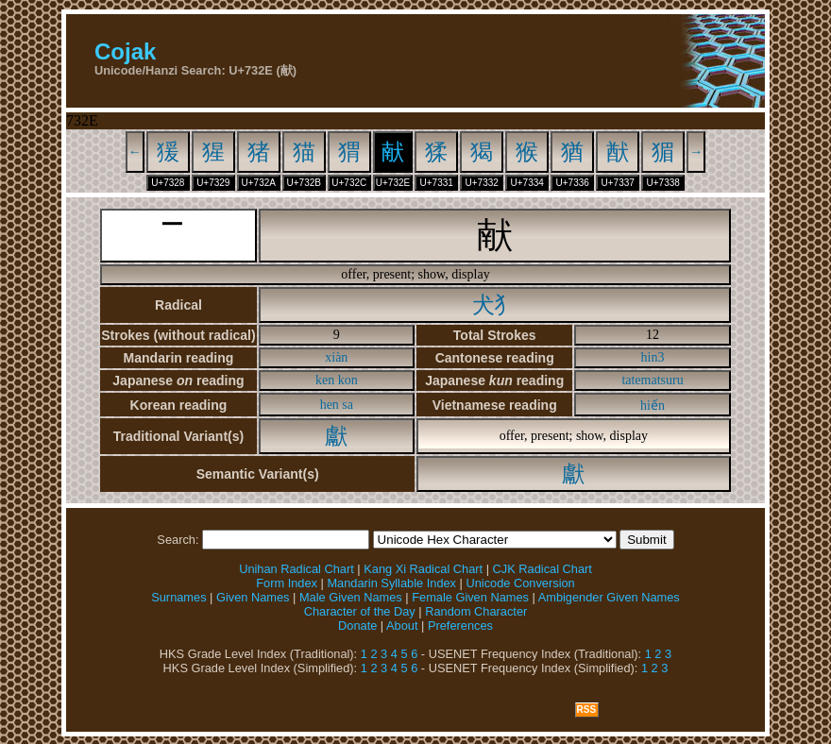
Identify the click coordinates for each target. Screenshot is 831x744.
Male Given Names (350, 597)
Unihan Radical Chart (296, 569)
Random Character (476, 611)
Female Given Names (470, 597)
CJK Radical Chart (542, 569)
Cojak (125, 51)
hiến (652, 405)
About (401, 625)
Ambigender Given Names (609, 597)
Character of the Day (360, 611)
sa (347, 404)
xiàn (336, 357)
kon (348, 380)
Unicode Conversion (520, 583)
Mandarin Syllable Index (391, 583)
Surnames (178, 597)
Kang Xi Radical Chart (423, 569)
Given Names (253, 597)
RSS (587, 709)
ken (324, 380)
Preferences (460, 625)
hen (329, 404)
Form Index (286, 583)
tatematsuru (652, 380)
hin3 (653, 357)
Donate (357, 625)
